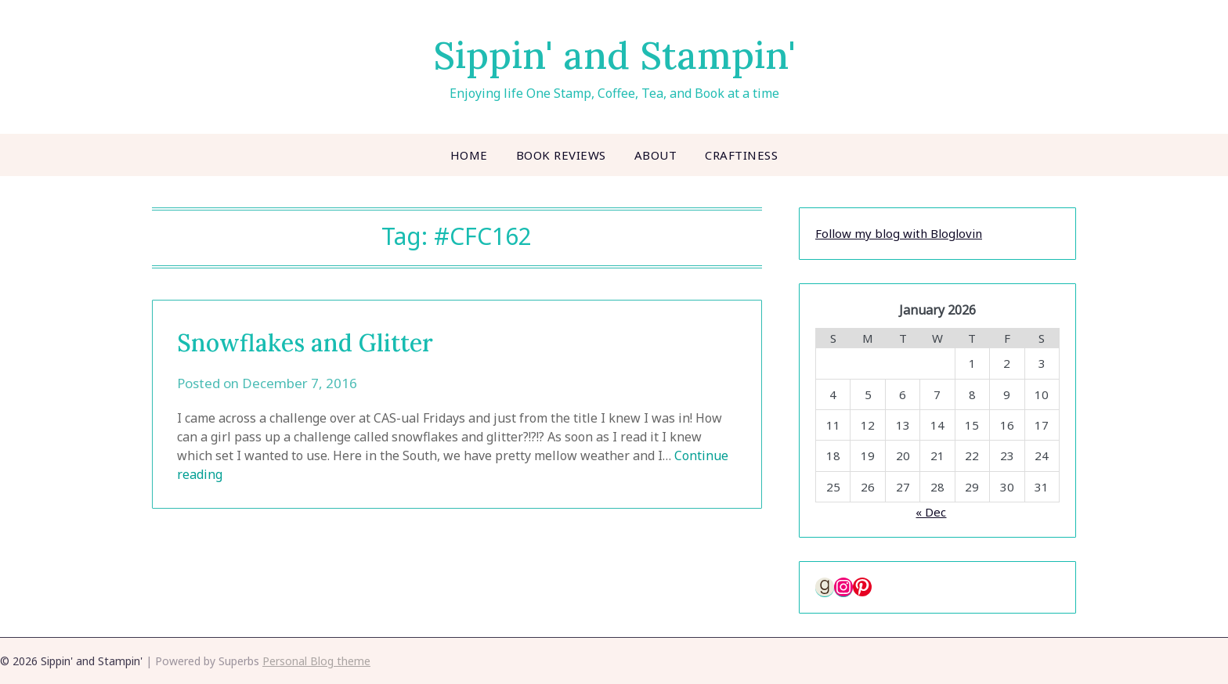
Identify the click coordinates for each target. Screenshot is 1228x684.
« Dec (931, 512)
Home (469, 155)
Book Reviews (561, 155)
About (655, 155)
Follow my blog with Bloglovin (898, 233)
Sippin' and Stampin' (614, 55)
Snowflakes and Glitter (305, 343)
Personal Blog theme (316, 660)
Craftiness (741, 155)
